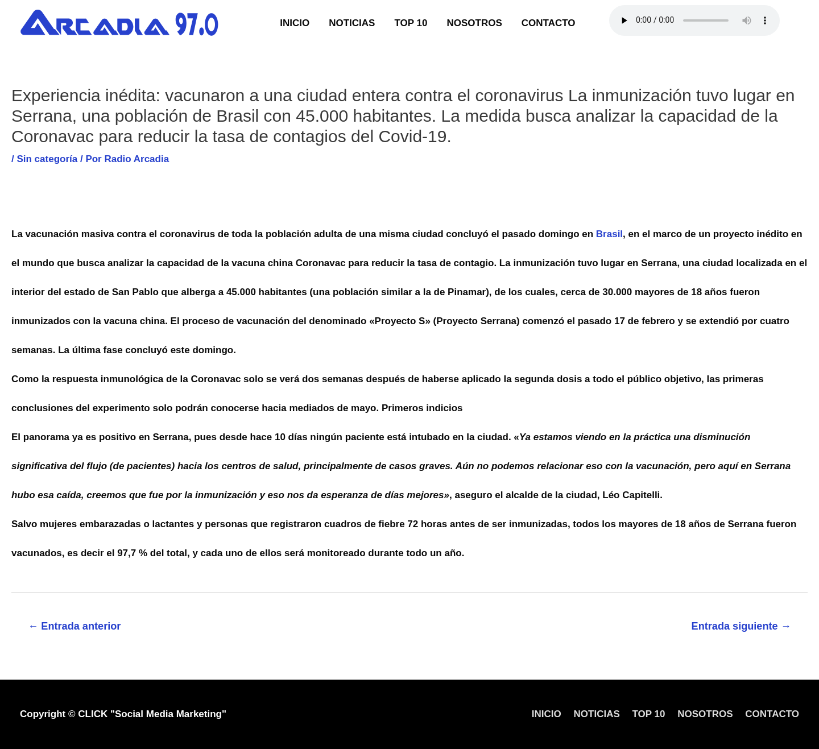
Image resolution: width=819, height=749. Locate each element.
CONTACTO (549, 23)
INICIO (294, 23)
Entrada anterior (74, 626)
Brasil (609, 234)
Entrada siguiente (741, 626)
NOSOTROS (474, 23)
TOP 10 (410, 23)
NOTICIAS (352, 23)
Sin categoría (46, 159)
